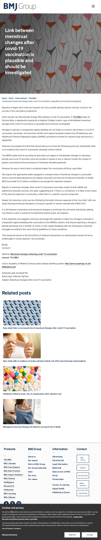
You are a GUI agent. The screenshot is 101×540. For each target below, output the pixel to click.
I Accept (89, 535)
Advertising (57, 457)
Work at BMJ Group (36, 464)
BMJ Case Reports (12, 467)
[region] (50, 522)
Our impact (33, 460)
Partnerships (58, 479)
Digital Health (58, 489)
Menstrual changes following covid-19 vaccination (34, 254)
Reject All (72, 535)
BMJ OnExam (9, 497)
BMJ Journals (10, 463)
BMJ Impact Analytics (13, 475)
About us (32, 457)
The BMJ (8, 460)
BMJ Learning (10, 493)
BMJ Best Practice (12, 471)
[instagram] (18, 503)
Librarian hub (58, 460)
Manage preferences (9, 535)
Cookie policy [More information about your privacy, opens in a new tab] (78, 517)
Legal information (60, 464)
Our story (32, 475)
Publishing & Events (61, 492)
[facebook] (6, 503)
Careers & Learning (60, 485)
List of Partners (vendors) (11, 528)
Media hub (56, 468)
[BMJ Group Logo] (20, 4)
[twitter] (12, 503)
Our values (32, 479)
